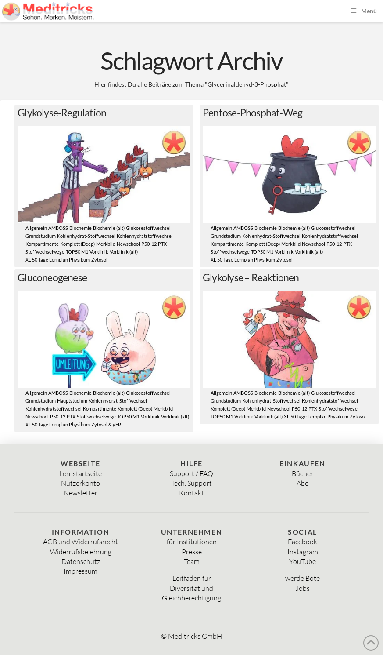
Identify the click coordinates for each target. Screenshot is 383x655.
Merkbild (105, 244)
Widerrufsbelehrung (80, 551)
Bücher (302, 473)
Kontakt (191, 492)
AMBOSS (58, 228)
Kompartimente (42, 244)
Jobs (303, 588)
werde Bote (302, 578)
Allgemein (36, 228)
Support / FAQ (191, 473)
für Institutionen (192, 541)
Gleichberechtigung (191, 597)
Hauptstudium (72, 401)
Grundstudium (40, 236)
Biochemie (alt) (109, 228)
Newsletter (80, 492)
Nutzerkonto (80, 483)
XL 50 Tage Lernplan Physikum (57, 259)
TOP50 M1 (77, 252)
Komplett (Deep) (77, 244)
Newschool (128, 244)
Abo (303, 483)
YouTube (302, 561)
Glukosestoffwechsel (148, 228)
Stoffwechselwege (44, 252)
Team (192, 561)
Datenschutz (80, 561)
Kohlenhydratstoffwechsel (145, 236)
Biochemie (80, 228)
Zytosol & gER (106, 424)
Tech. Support (191, 483)
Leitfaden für (191, 578)
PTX (162, 244)
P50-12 (149, 244)
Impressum (80, 571)
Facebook (302, 541)
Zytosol (99, 259)
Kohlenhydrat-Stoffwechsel (86, 236)
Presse (192, 551)
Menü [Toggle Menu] (363, 11)
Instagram (302, 551)
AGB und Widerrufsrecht (80, 541)
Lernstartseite (80, 473)
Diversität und (191, 588)
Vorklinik (98, 252)
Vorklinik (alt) (124, 252)
